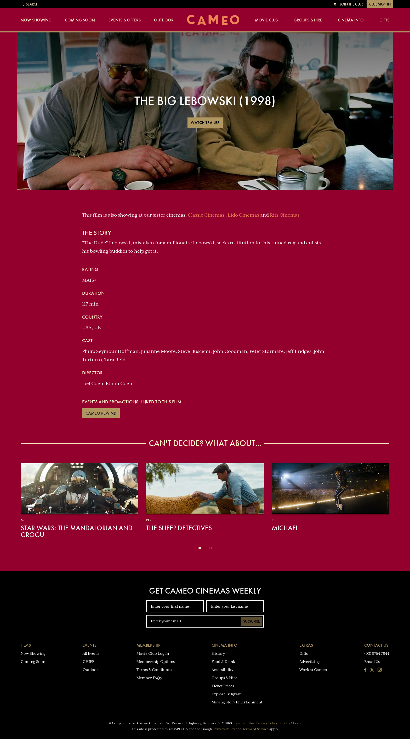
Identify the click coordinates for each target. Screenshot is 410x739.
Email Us (372, 661)
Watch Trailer (205, 122)
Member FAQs (149, 678)
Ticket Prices (223, 686)
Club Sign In (380, 4)
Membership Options (155, 661)
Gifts (384, 20)
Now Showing (36, 20)
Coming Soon (80, 20)
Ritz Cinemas (285, 215)
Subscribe (251, 621)
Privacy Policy (266, 723)
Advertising (309, 661)
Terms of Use (244, 723)
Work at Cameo (313, 670)
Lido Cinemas (243, 215)
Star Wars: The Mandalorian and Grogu (77, 531)
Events (89, 645)
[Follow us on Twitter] (372, 670)
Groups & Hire (308, 20)
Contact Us (376, 645)
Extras (306, 645)
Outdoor (164, 20)
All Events (91, 653)
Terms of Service (255, 729)
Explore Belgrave (227, 694)
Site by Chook (290, 723)
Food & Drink (223, 661)
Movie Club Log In (152, 653)
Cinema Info (351, 20)
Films (26, 645)
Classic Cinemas (206, 215)
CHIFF (88, 661)
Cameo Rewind (101, 413)
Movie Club (266, 20)
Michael (285, 527)
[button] (199, 548)
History (218, 653)
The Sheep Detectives (179, 527)
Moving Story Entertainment (237, 702)
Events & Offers (125, 20)
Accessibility (222, 670)
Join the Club (351, 4)
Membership (148, 645)
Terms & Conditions (154, 670)
